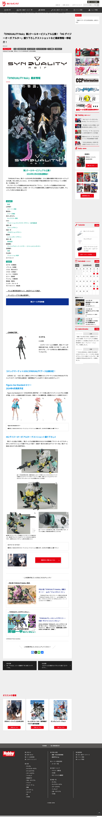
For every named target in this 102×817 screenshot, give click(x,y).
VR (27, 795)
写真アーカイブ (56, 769)
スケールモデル (30, 774)
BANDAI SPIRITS (21, 50)
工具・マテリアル (30, 781)
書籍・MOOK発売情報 (57, 756)
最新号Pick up (55, 758)
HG (15, 50)
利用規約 (44, 747)
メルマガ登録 (92, 2)
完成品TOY (29, 779)
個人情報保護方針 (55, 747)
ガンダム (28, 767)
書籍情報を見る (86, 197)
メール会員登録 (30, 758)
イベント (28, 784)
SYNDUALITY (58, 50)
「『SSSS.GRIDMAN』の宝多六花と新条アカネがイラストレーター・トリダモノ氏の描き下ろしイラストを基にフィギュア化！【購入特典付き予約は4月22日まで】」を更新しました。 (87, 357)
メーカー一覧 (55, 765)
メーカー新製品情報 (57, 762)
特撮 (27, 788)
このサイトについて (77, 5)
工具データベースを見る (86, 255)
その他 (28, 798)
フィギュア (29, 776)
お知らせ (58, 5)
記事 (91, 335)
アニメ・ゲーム (7, 50)
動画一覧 (54, 781)
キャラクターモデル (31, 769)
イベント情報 (80, 758)
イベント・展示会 (56, 771)
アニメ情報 (50, 50)
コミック (28, 793)
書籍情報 (79, 753)
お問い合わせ (66, 5)
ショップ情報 (80, 760)
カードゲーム (29, 791)
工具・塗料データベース (83, 756)
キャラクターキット (41, 50)
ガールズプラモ (31, 50)
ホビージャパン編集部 (57, 776)
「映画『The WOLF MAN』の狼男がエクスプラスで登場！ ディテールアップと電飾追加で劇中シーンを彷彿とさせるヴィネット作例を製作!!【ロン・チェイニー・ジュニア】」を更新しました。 (87, 342)
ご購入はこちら (14, 728)
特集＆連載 (55, 753)
